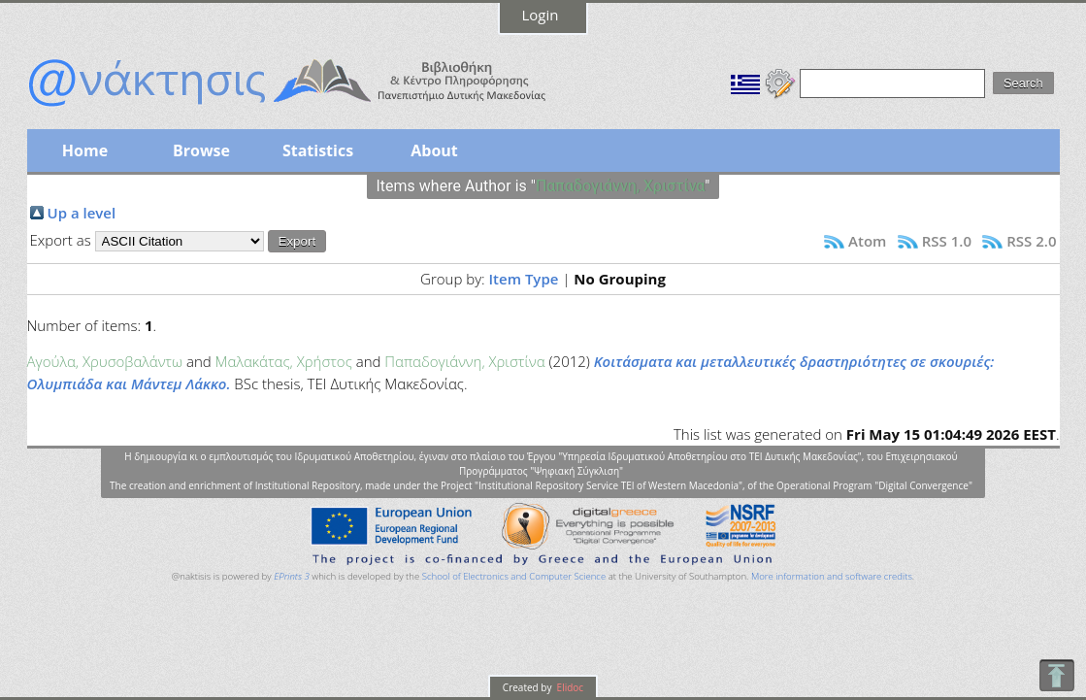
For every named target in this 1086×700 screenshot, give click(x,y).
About (434, 150)
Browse (201, 150)
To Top (1056, 675)
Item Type (524, 278)
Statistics (317, 150)
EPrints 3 (292, 576)
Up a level (82, 212)
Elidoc (568, 687)
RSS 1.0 (946, 240)
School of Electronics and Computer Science (514, 576)
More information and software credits (831, 576)
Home (85, 150)
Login (540, 14)
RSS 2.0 (1031, 240)
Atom (867, 240)
